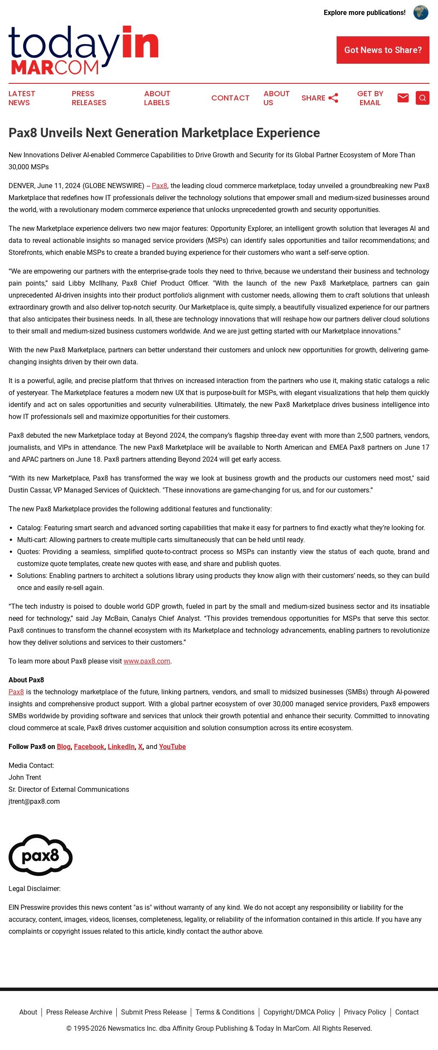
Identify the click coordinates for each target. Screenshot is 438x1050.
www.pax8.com (147, 661)
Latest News (22, 98)
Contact (230, 98)
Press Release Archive (79, 1012)
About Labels (157, 98)
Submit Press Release (153, 1012)
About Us (276, 98)
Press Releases (89, 98)
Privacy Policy (365, 1012)
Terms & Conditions (225, 1012)
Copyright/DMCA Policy (299, 1012)
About (28, 1012)
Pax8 (159, 186)
